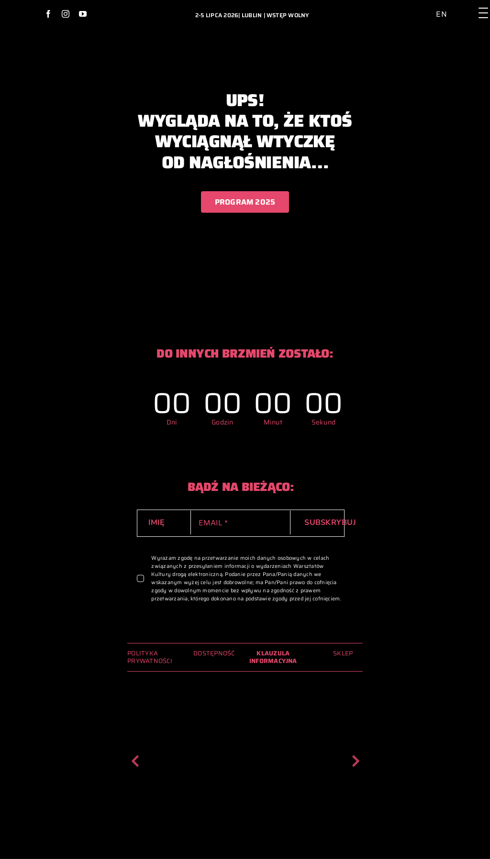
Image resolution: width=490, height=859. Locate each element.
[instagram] (65, 14)
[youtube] (83, 14)
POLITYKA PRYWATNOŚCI (149, 657)
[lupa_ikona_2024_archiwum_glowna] (466, 6)
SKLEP (343, 653)
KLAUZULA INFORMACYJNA (273, 657)
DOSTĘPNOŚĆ (213, 653)
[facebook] (48, 14)
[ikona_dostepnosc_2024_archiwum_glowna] (429, 7)
